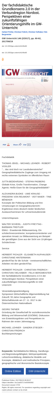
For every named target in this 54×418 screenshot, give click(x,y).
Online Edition (13, 371)
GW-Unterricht (37, 371)
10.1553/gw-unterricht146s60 (16, 46)
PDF (4, 145)
